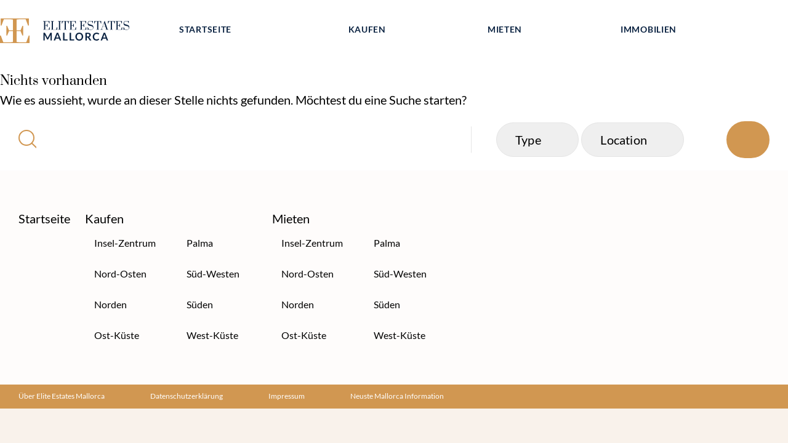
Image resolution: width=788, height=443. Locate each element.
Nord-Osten (120, 273)
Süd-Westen (213, 273)
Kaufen (367, 29)
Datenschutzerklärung (186, 396)
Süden (200, 304)
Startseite (205, 29)
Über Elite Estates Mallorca (61, 396)
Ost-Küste (116, 335)
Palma (200, 243)
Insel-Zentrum (125, 243)
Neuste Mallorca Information (397, 396)
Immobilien (649, 29)
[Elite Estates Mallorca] (79, 32)
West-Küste (212, 335)
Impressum (286, 396)
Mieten (505, 29)
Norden (110, 304)
